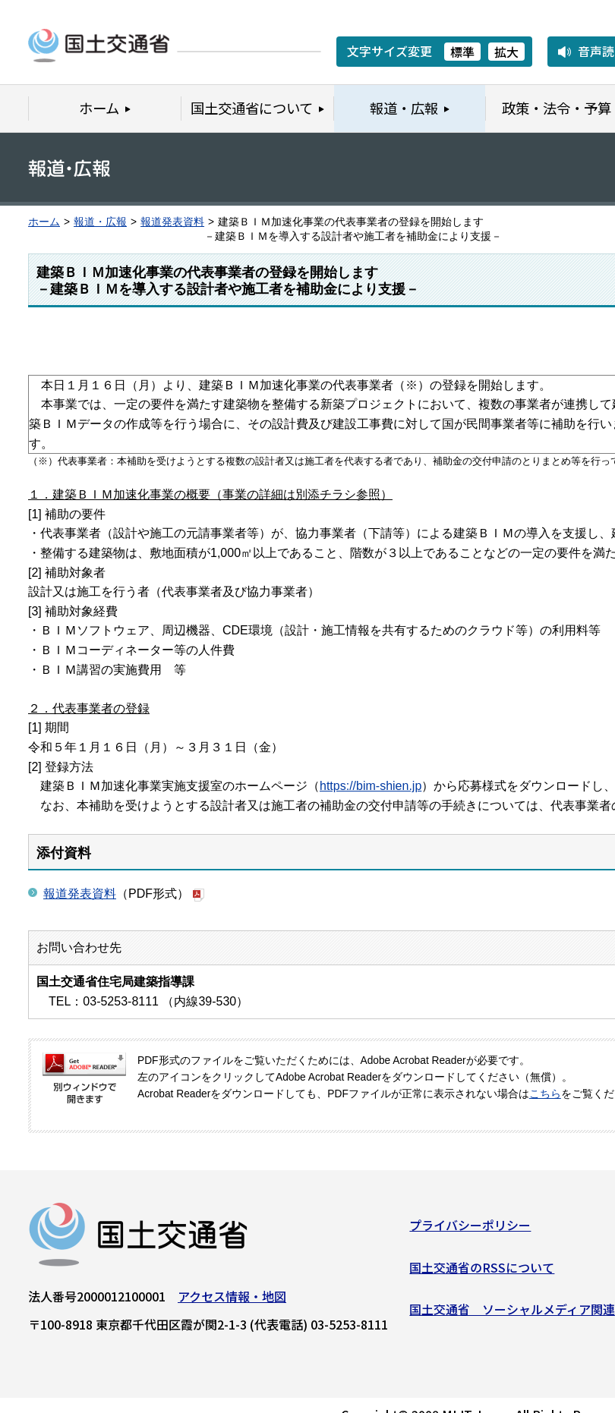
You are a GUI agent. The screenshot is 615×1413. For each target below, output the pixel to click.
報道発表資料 (172, 222)
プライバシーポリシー (470, 1231)
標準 (462, 51)
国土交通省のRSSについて (481, 1273)
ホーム (44, 222)
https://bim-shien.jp (370, 785)
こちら (545, 1094)
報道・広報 (100, 222)
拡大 (506, 51)
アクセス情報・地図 (232, 1302)
